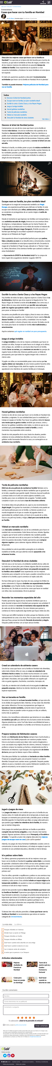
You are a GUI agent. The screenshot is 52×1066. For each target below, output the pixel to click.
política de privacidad (20, 1025)
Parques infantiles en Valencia (13, 929)
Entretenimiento (17, 7)
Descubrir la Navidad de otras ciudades (20, 117)
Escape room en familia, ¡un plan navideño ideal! (23, 100)
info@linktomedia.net (35, 1037)
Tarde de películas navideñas (17, 112)
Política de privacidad (8, 1064)
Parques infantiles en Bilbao (13, 939)
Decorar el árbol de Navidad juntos (19, 98)
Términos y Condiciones (42, 1062)
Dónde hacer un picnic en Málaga (14, 933)
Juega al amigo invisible (15, 106)
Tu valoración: (13, 1021)
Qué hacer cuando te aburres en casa (16, 946)
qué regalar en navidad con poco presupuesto (30, 331)
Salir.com (3, 7)
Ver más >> (45, 119)
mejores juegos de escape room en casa (25, 838)
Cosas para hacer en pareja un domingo (19, 980)
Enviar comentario (41, 1026)
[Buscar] (49, 2)
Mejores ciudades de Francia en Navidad (18, 966)
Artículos (9, 7)
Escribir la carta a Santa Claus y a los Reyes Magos (24, 103)
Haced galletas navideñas (16, 109)
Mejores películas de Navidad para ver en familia (25, 86)
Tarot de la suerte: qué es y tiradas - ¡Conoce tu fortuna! (44, 968)
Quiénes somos (16, 1062)
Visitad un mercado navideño (17, 115)
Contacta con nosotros (28, 1062)
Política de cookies (20, 1064)
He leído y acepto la (15, 1025)
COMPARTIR (43, 3)
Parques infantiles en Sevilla (13, 936)
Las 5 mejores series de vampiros (15, 949)
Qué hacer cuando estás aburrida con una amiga (19, 942)
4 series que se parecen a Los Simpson (16, 952)
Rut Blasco (11, 19)
